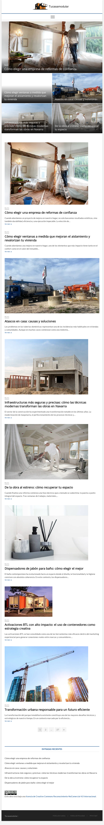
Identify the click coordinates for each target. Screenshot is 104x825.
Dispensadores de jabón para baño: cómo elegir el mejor (44, 568)
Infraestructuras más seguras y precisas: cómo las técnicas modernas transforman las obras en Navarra (26, 126)
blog (6, 64)
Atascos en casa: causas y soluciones (76, 99)
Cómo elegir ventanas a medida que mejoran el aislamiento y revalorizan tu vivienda (25, 96)
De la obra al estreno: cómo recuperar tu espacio (39, 487)
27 (58, 729)
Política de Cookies (59, 816)
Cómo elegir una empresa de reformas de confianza (40, 69)
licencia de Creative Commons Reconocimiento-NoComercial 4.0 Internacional (61, 796)
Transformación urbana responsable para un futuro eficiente (47, 709)
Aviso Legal (93, 815)
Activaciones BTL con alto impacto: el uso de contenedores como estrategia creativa (50, 626)
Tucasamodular (11, 816)
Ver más (10, 224)
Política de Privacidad (77, 816)
